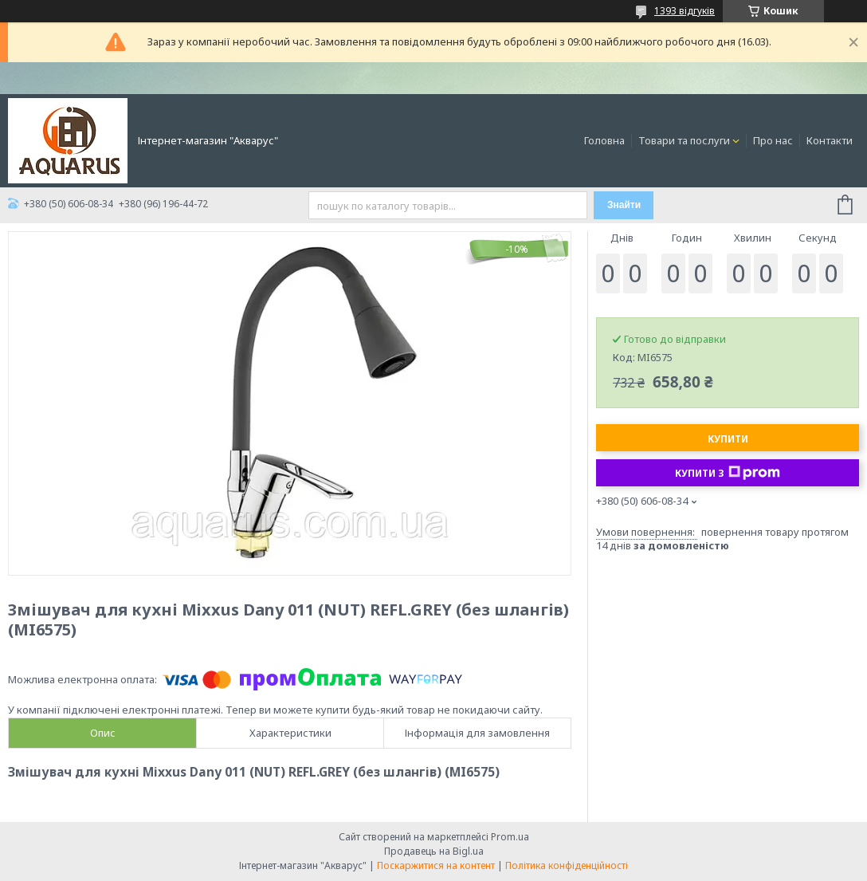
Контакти (829, 140)
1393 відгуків (684, 11)
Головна (604, 140)
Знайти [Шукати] (624, 204)
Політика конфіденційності (566, 865)
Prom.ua (510, 837)
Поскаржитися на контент (436, 865)
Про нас (773, 140)
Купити (728, 439)
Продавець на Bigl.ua (434, 851)
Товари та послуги (684, 140)
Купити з (727, 473)
